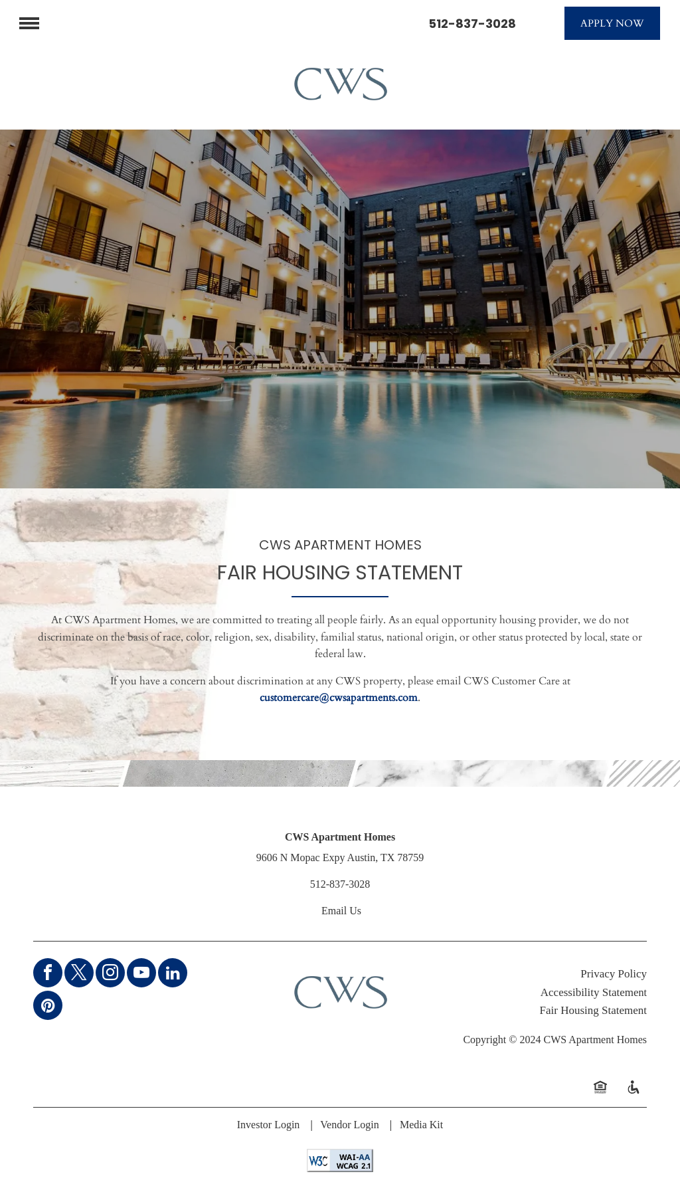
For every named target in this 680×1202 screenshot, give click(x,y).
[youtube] (141, 974)
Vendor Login (349, 1124)
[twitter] (79, 974)
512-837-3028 (472, 23)
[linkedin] (172, 974)
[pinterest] (47, 1007)
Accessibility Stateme (590, 992)
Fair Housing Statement (593, 1010)
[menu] (29, 23)
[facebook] (47, 974)
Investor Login (268, 1124)
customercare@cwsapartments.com (339, 697)
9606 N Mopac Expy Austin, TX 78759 (340, 857)
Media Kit (421, 1124)
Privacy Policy (613, 973)
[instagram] (110, 974)
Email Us (341, 910)
